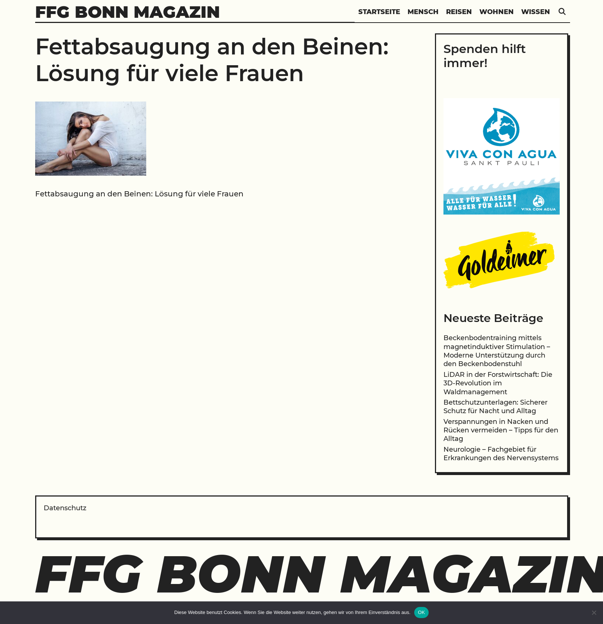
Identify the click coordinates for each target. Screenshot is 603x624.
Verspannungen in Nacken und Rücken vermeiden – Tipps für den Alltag (500, 430)
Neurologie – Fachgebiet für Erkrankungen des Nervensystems (501, 453)
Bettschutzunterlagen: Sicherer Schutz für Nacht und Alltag (495, 406)
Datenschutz (65, 508)
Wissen (535, 12)
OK (421, 612)
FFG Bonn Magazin (127, 11)
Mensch (423, 12)
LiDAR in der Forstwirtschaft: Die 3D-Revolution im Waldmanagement (497, 383)
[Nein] (593, 612)
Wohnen (496, 12)
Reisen (459, 12)
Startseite (379, 12)
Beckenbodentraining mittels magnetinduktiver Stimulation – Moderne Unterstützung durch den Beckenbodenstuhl (496, 351)
